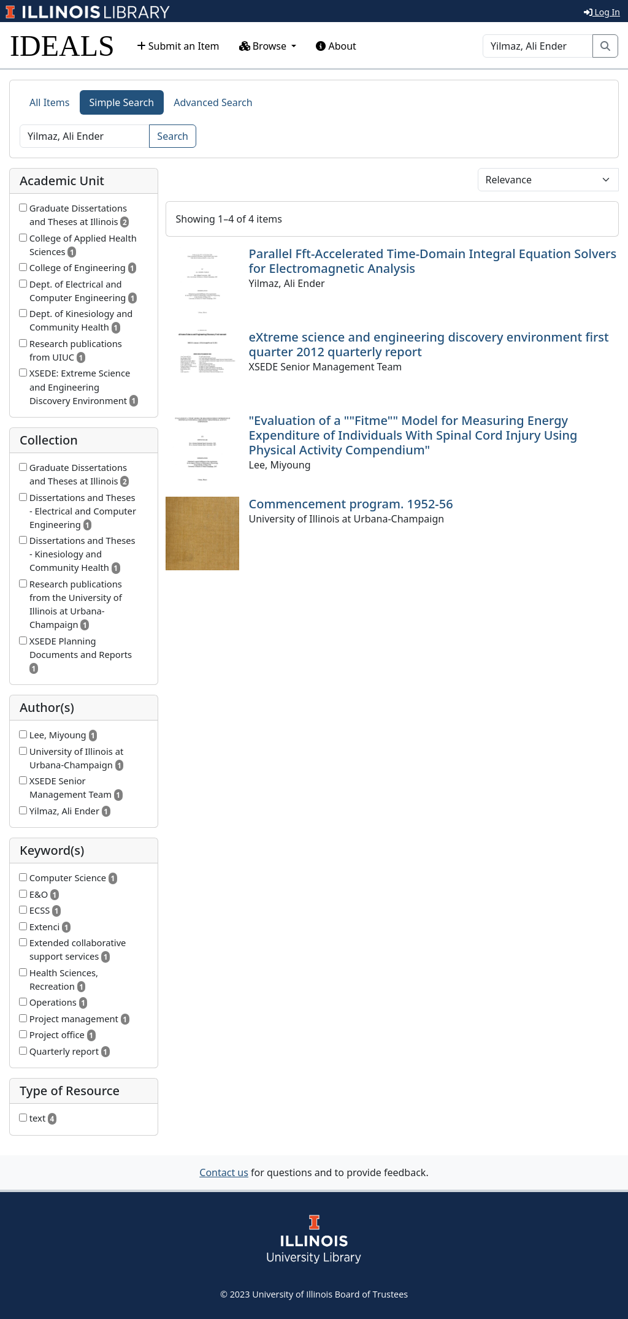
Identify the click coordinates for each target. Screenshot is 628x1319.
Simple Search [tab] (122, 102)
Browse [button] (264, 46)
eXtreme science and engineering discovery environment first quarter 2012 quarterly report (429, 344)
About (336, 46)
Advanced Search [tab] (213, 102)
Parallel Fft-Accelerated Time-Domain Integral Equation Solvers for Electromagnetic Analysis (433, 261)
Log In (602, 12)
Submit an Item (178, 46)
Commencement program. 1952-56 (351, 503)
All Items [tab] (49, 102)
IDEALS (62, 45)
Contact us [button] (223, 1172)
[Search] (538, 46)
